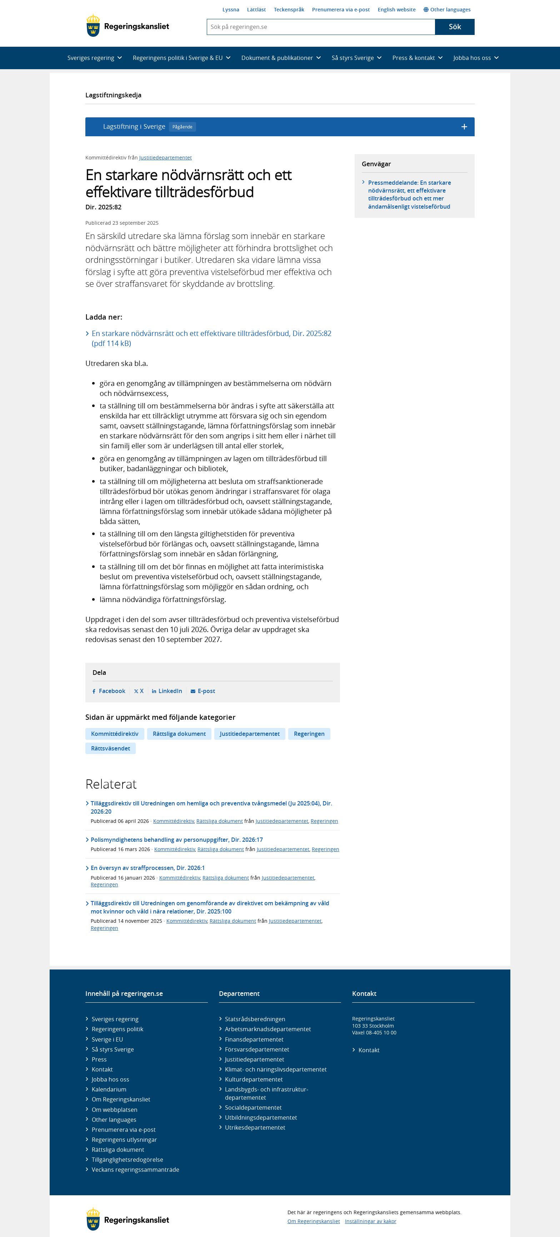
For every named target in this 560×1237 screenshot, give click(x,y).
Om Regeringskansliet (121, 1099)
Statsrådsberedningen (255, 1019)
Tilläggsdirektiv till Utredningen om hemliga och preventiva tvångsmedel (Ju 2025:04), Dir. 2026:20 (211, 807)
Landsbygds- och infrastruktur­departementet (266, 1093)
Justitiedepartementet (165, 157)
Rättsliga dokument (179, 734)
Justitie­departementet (254, 1059)
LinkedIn (170, 691)
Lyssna (230, 9)
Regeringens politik (117, 1029)
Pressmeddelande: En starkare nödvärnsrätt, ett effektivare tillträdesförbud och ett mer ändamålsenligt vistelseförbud (409, 194)
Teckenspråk (289, 9)
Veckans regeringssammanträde (135, 1170)
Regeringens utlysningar (124, 1140)
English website (397, 9)
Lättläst (256, 9)
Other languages (447, 9)
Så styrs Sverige (113, 1049)
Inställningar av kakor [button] (370, 1221)
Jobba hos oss (110, 1079)
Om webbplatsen (115, 1110)
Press (99, 1059)
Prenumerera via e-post (341, 9)
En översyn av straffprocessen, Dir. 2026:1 (148, 868)
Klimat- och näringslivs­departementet (276, 1069)
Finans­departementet (254, 1039)
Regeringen (309, 734)
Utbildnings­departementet (261, 1117)
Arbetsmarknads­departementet (268, 1029)
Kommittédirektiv (115, 734)
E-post (206, 691)
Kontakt (102, 1069)
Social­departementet (253, 1107)
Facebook (112, 691)
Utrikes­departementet (255, 1127)
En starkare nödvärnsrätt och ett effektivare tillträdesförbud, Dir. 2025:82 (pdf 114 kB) (211, 338)
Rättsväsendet (110, 748)
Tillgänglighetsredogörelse (127, 1160)
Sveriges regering (115, 1019)
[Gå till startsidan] (127, 25)
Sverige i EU (107, 1039)
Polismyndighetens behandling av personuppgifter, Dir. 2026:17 (177, 840)
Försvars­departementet (257, 1049)
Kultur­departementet (254, 1079)
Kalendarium (109, 1089)
